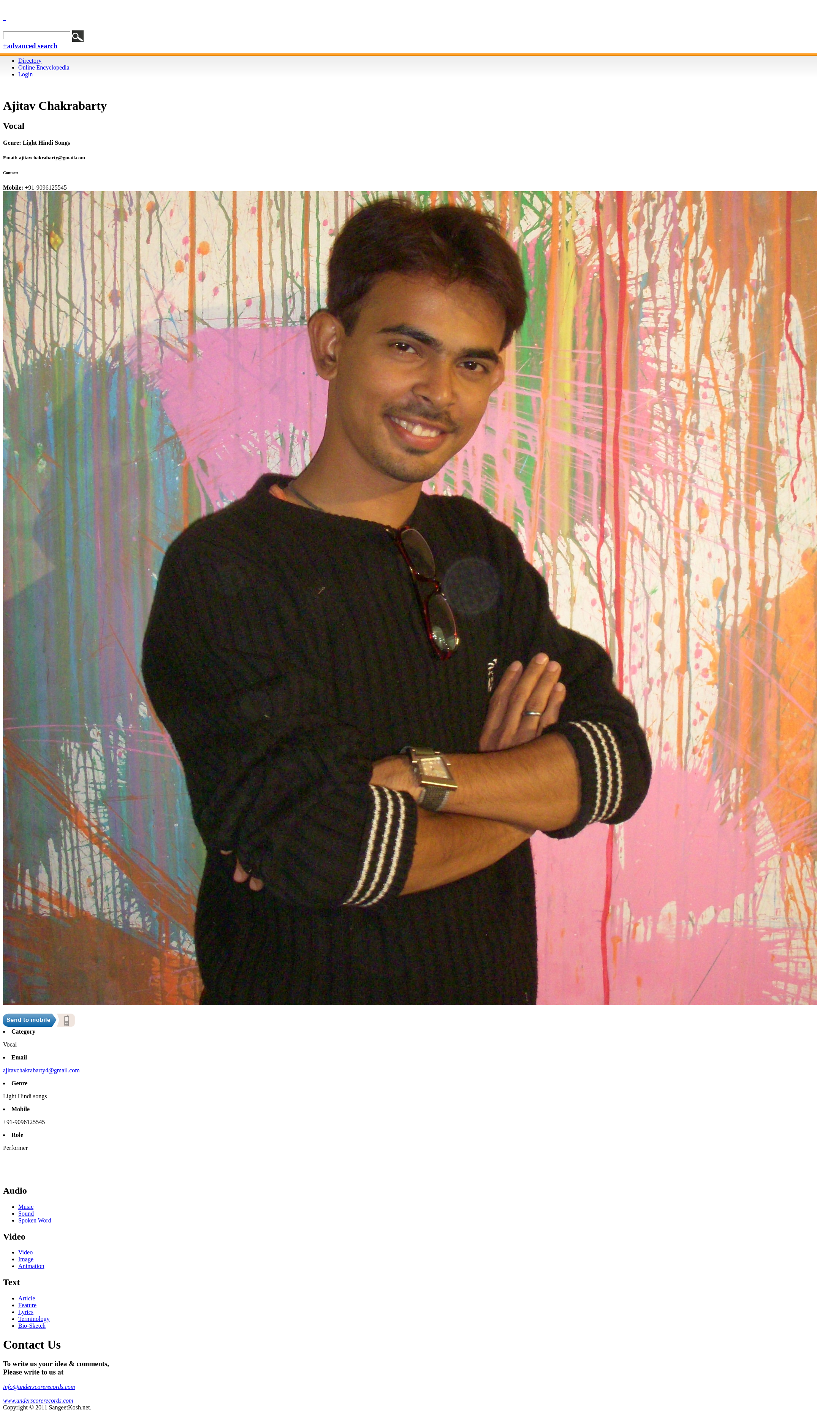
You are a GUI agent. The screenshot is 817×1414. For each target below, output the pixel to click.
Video (25, 1252)
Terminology (33, 1319)
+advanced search (30, 46)
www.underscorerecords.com (38, 1400)
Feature (27, 1305)
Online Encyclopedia (44, 67)
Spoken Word (34, 1220)
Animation (31, 1266)
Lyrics (25, 1312)
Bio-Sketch (32, 1325)
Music (25, 1206)
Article (26, 1298)
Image (25, 1259)
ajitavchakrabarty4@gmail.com (41, 1070)
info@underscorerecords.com (39, 1387)
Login (25, 74)
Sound (26, 1213)
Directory (29, 60)
